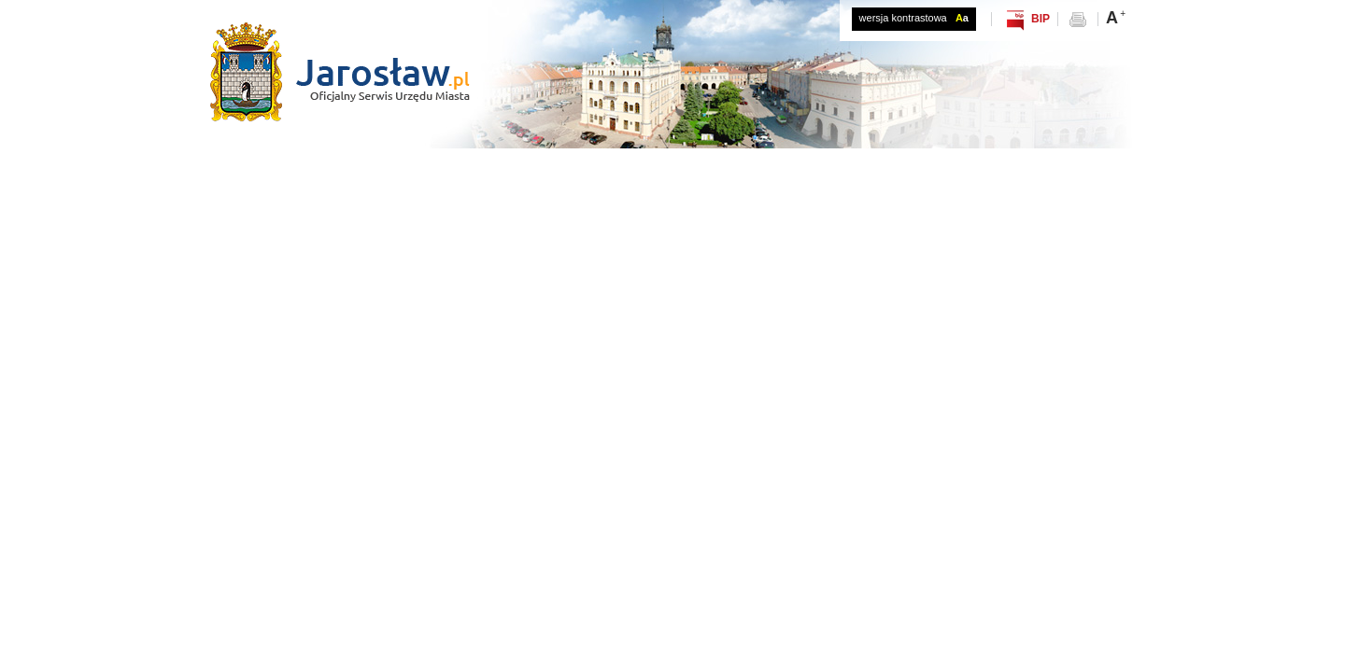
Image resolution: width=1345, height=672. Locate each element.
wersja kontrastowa (914, 17)
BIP (1040, 18)
